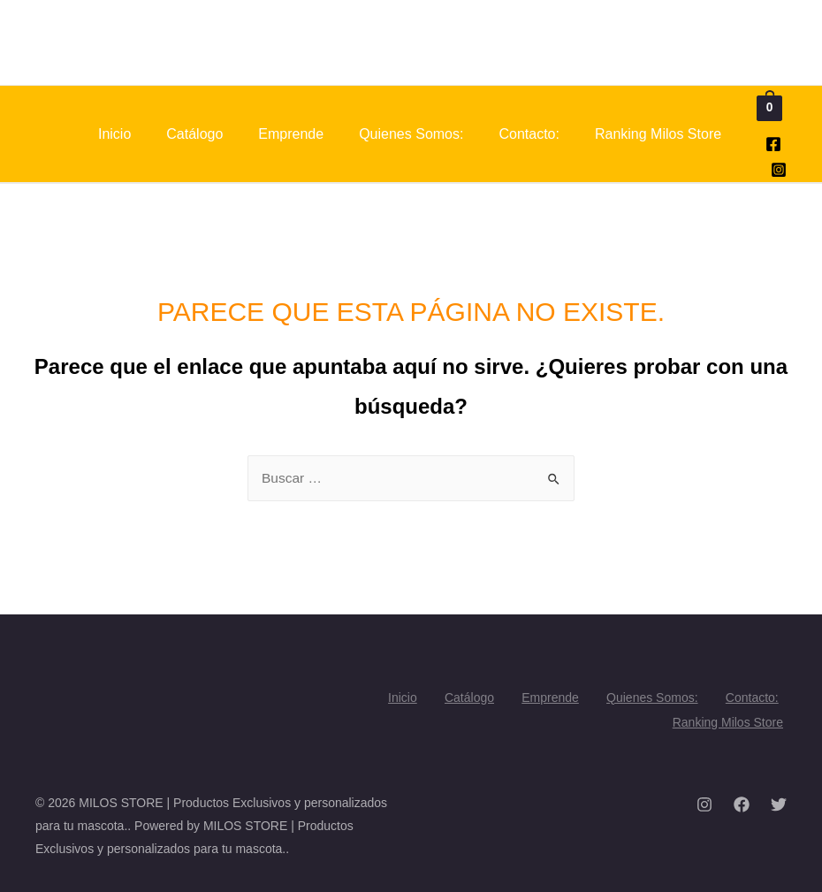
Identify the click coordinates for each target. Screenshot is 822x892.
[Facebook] (773, 144)
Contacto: (529, 133)
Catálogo (194, 133)
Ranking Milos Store (658, 133)
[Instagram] (779, 170)
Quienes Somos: (411, 133)
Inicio (114, 133)
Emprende (290, 133)
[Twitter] (779, 801)
